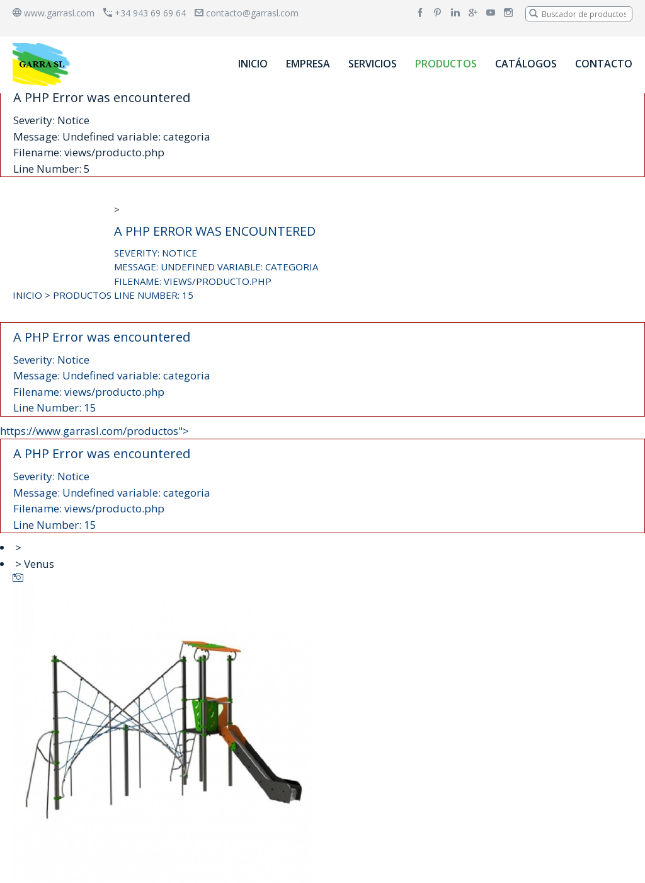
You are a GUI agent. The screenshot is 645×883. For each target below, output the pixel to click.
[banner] (43, 64)
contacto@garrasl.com (247, 13)
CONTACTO (603, 64)
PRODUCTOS (446, 64)
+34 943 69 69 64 (144, 13)
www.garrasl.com (53, 13)
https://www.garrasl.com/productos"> (322, 479)
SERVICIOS (372, 64)
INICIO (253, 64)
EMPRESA (308, 64)
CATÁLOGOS (526, 64)
